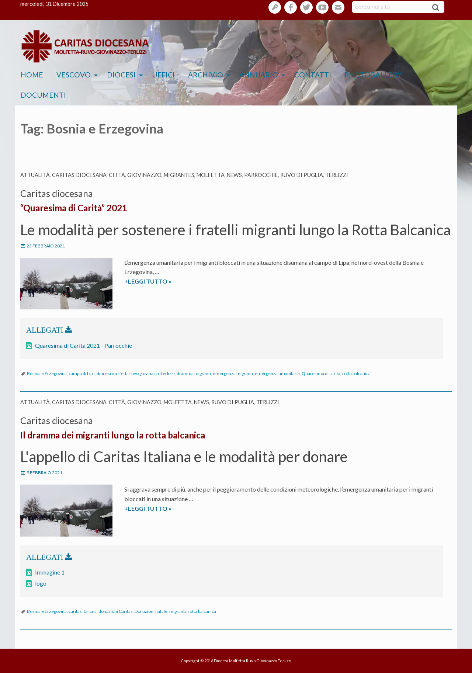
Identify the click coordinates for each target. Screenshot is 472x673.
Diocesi (121, 74)
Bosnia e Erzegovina (47, 373)
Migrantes (179, 175)
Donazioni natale (151, 611)
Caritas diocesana (79, 175)
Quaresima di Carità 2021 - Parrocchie (83, 345)
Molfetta (211, 175)
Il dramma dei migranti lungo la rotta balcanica (112, 435)
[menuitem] (32, 75)
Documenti (43, 95)
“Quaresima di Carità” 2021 (73, 207)
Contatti (312, 74)
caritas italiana (83, 611)
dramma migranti (194, 373)
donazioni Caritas (115, 611)
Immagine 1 (50, 572)
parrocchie (261, 175)
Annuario (258, 74)
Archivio (205, 74)
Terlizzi (336, 175)
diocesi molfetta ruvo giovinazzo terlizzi (136, 373)
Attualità (35, 175)
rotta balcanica (356, 373)
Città (117, 175)
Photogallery (373, 74)
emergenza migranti (233, 373)
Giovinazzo (144, 175)
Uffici (163, 74)
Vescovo (73, 74)
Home (32, 74)
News (234, 175)
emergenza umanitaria (277, 373)
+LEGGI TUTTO (162, 281)
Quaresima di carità (321, 373)
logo (40, 583)
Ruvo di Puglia (301, 175)
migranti (177, 611)
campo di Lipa (82, 373)
